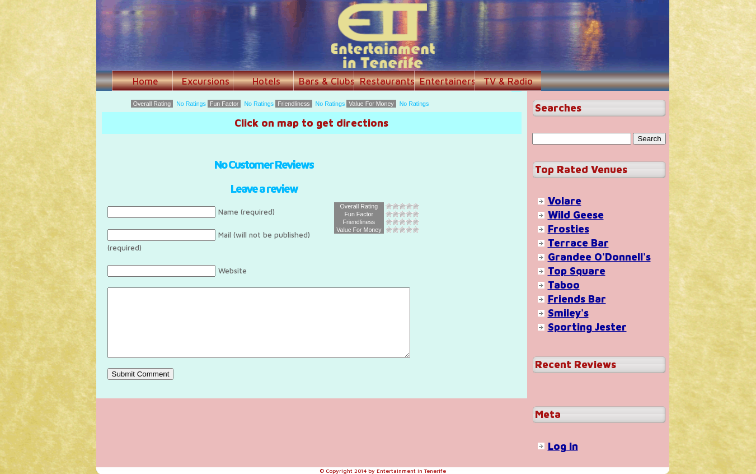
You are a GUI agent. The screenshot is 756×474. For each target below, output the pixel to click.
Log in (563, 446)
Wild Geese (576, 215)
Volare (564, 201)
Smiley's (568, 313)
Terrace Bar (578, 243)
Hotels (266, 81)
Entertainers (448, 81)
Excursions (205, 81)
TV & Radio (508, 81)
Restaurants (387, 81)
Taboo (564, 285)
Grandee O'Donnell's (599, 257)
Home (145, 81)
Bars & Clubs (327, 81)
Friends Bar (577, 299)
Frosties (568, 229)
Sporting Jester (587, 327)
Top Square (576, 271)
